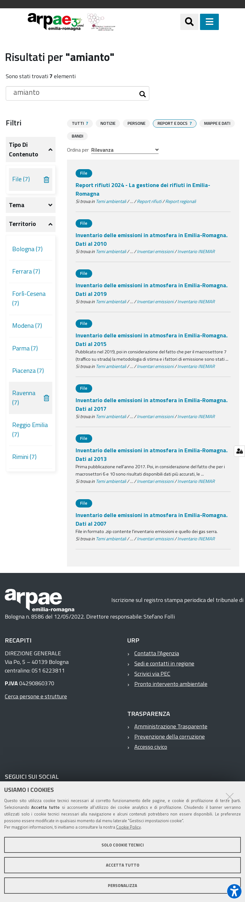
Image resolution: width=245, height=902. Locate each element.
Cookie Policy (128, 827)
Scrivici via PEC (152, 673)
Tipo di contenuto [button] (23, 149)
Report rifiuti (149, 201)
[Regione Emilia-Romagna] (148, 21)
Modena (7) (27, 325)
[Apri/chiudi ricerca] (197, 22)
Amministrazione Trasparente (170, 726)
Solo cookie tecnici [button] (122, 845)
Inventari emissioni (155, 251)
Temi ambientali (111, 201)
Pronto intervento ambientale (170, 683)
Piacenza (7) (28, 370)
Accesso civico (150, 746)
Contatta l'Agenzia (156, 653)
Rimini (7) (24, 457)
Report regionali (180, 201)
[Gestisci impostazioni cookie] (239, 451)
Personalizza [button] (122, 885)
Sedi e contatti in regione (164, 663)
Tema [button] (17, 205)
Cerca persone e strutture (36, 696)
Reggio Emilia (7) (30, 429)
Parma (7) (25, 348)
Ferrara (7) (26, 271)
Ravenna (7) (23, 397)
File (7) (21, 179)
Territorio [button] (22, 224)
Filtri (13, 122)
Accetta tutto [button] (122, 865)
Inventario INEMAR (196, 251)
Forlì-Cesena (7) (29, 298)
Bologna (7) (27, 249)
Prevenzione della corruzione (169, 736)
